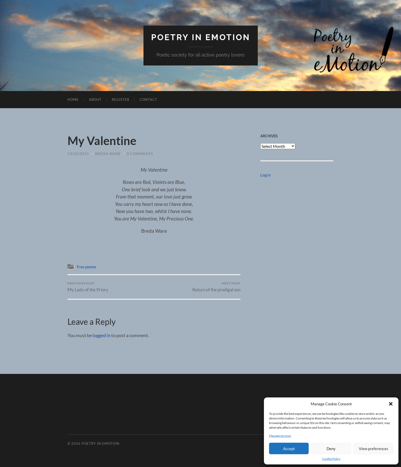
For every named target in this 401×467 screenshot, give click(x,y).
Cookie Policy (331, 459)
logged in (101, 335)
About (95, 99)
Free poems (86, 266)
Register (120, 99)
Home (73, 99)
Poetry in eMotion (200, 37)
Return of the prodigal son (216, 286)
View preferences (373, 448)
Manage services (280, 436)
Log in (265, 174)
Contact (148, 99)
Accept (289, 448)
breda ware (108, 153)
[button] (390, 403)
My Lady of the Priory (88, 286)
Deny (331, 448)
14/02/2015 (78, 153)
